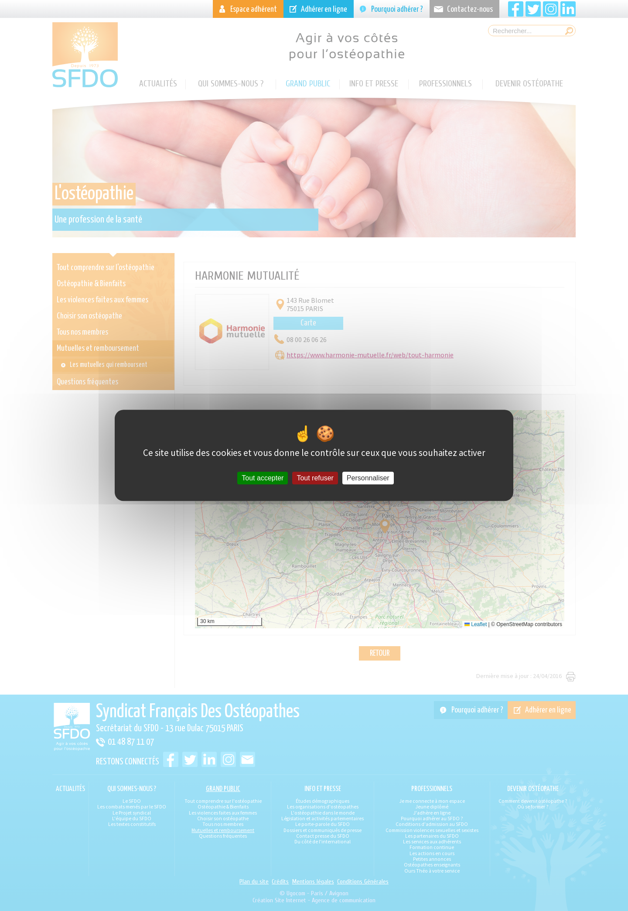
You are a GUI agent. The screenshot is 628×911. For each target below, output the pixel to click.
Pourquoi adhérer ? (397, 9)
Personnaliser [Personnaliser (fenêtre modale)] (368, 478)
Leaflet (475, 624)
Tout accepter (262, 478)
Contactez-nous (470, 9)
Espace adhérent (253, 9)
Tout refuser (315, 478)
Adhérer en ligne (324, 9)
